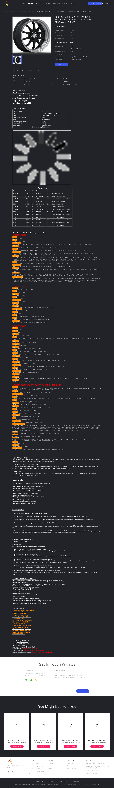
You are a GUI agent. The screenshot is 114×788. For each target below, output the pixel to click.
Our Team (51, 768)
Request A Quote (95, 3)
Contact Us (65, 3)
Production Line (71, 768)
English (106, 3)
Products (30, 3)
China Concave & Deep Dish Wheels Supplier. (27, 784)
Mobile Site (76, 781)
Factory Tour (46, 3)
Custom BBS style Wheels (36, 766)
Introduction (52, 771)
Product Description (34, 70)
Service (51, 766)
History (51, 763)
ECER (98, 784)
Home (24, 3)
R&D (68, 766)
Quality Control (56, 3)
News (72, 3)
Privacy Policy (63, 781)
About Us (38, 3)
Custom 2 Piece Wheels (35, 763)
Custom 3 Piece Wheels (35, 769)
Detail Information (18, 70)
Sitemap (51, 781)
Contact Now (61, 64)
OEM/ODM (70, 763)
